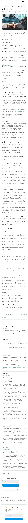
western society (16, 12)
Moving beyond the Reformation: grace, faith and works (7, 316)
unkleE (4, 339)
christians (5, 12)
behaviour (20, 11)
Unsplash (11, 310)
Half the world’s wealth (6, 64)
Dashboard (3, 495)
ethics (9, 12)
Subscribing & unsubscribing (10, 511)
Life (10, 12)
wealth (13, 12)
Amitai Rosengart (7, 354)
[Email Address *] (14, 515)
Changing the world (13, 11)
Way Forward (3, 0)
